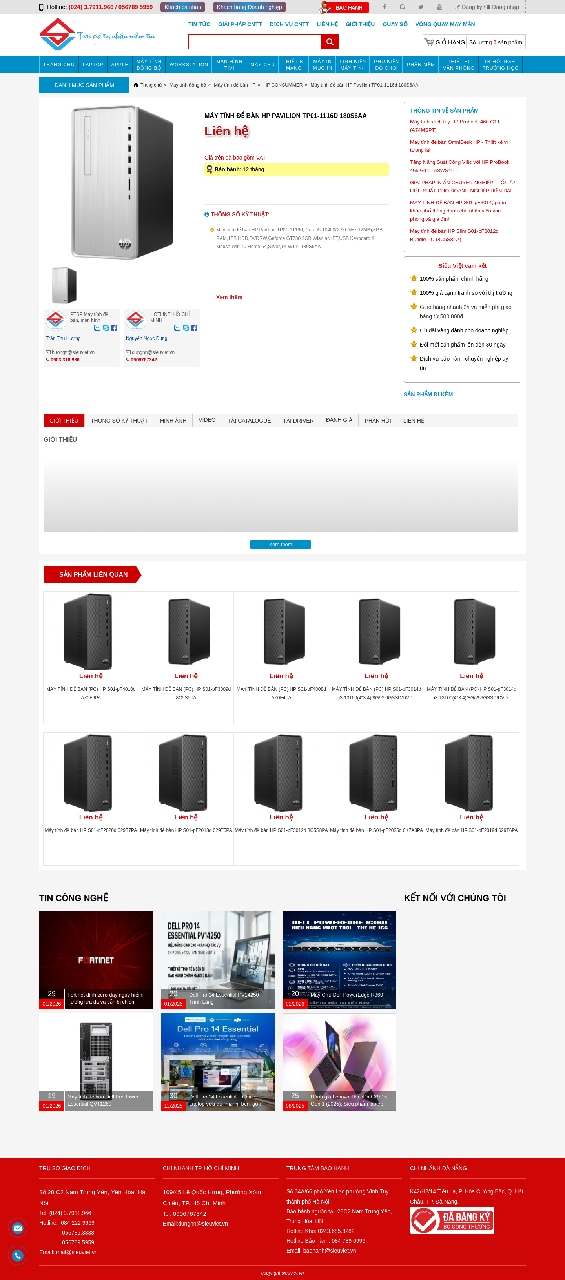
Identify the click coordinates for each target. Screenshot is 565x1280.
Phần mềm (421, 64)
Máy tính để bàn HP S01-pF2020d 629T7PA (91, 830)
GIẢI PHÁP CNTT (240, 24)
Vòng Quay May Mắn (445, 24)
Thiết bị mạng (294, 65)
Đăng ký (468, 7)
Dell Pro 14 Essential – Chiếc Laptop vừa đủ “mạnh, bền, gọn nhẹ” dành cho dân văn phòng (225, 1104)
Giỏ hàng (450, 42)
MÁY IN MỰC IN (322, 65)
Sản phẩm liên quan (93, 574)
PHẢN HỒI (378, 421)
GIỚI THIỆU (63, 421)
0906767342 (144, 360)
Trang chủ (59, 64)
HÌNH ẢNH (173, 421)
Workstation (189, 64)
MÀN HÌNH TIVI (229, 65)
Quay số (395, 24)
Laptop (93, 64)
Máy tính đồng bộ (149, 65)
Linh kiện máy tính (353, 65)
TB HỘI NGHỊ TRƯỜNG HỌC (501, 65)
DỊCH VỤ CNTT (289, 24)
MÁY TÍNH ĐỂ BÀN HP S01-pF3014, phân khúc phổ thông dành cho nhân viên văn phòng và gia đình (458, 211)
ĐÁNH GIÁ (339, 420)
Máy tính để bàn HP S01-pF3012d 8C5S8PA (281, 830)
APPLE (120, 64)
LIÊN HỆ (413, 421)
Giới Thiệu (360, 24)
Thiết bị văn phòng (459, 65)
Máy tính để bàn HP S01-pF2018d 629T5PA (186, 830)
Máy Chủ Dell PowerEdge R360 (347, 995)
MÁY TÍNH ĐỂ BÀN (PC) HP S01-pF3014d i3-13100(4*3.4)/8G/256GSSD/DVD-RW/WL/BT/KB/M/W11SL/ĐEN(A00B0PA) (376, 697)
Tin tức (199, 24)
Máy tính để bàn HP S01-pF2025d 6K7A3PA (376, 830)
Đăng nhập (503, 7)
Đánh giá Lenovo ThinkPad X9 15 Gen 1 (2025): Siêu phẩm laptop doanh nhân (349, 1104)
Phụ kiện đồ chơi (386, 65)
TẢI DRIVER (298, 421)
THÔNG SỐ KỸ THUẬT (119, 421)
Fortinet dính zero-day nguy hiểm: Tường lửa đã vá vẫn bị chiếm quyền (105, 1002)
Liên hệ (327, 24)
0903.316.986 (65, 360)
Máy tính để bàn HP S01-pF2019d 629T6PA (472, 830)
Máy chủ (262, 64)
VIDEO (207, 420)
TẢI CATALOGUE (249, 421)
